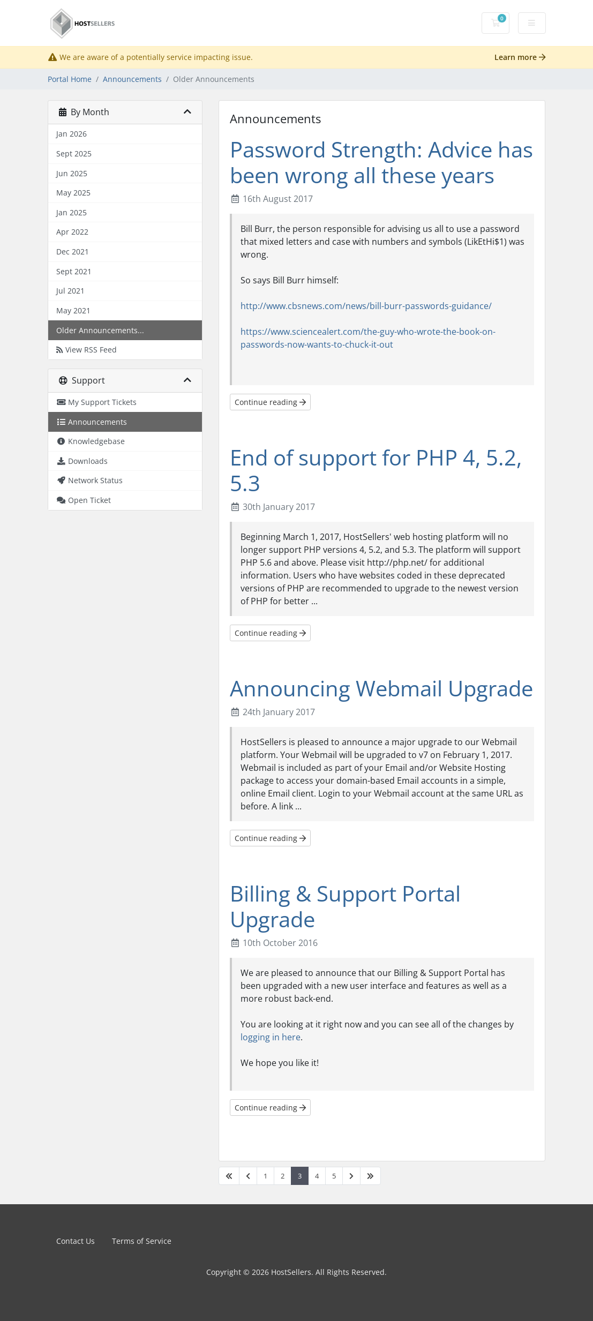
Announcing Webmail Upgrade (381, 688)
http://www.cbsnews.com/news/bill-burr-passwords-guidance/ (366, 306)
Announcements (132, 79)
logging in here (271, 1037)
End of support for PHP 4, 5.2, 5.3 (376, 470)
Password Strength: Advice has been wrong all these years (381, 162)
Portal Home (70, 79)
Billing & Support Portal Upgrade (345, 906)
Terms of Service (141, 1241)
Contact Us (75, 1241)
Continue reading (270, 402)
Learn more (520, 57)
